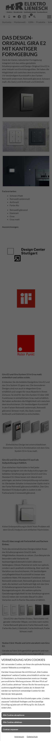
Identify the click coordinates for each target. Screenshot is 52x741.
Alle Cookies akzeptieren (13, 715)
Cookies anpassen (10, 729)
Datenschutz (32, 736)
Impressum (19, 736)
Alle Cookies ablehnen (12, 722)
